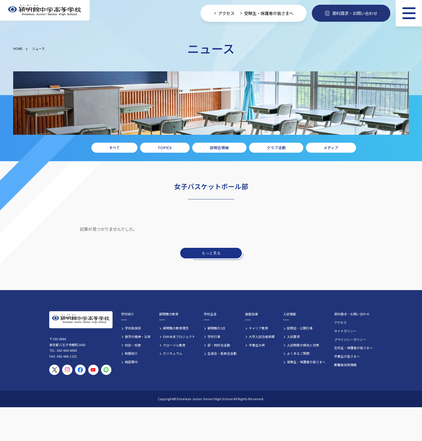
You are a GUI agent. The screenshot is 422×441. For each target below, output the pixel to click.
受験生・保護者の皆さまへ (306, 361)
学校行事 (213, 336)
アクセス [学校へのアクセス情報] (226, 13)
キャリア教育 (258, 328)
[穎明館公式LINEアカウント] (106, 370)
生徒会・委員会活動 (221, 353)
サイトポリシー (345, 331)
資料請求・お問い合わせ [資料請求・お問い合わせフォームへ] (351, 13)
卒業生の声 (257, 345)
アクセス (340, 322)
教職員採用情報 (345, 364)
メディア (331, 147)
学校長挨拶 (133, 328)
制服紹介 (131, 353)
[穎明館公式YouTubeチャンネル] (93, 370)
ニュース (38, 48)
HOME (18, 48)
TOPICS (165, 147)
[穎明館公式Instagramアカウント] (67, 370)
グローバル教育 (174, 345)
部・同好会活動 (218, 345)
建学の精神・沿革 (138, 336)
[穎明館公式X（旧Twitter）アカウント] (54, 370)
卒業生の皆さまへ (347, 356)
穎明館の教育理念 (176, 328)
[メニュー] (409, 13)
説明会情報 (219, 147)
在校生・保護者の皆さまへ (353, 347)
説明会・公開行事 (300, 328)
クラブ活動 (276, 147)
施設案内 (131, 361)
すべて (114, 147)
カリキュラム (172, 353)
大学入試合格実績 (262, 336)
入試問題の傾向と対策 (303, 345)
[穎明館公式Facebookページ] (80, 370)
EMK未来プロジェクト (179, 336)
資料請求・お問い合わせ (352, 314)
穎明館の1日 (216, 328)
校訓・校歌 (133, 345)
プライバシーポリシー (350, 339)
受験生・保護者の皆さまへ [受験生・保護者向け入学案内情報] (268, 13)
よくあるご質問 (298, 353)
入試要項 (293, 336)
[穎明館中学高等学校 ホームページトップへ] (45, 10)
